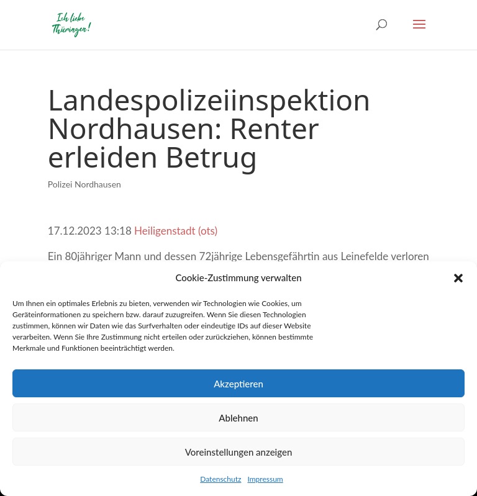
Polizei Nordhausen (84, 184)
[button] (458, 278)
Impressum (265, 479)
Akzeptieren (238, 383)
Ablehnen (238, 417)
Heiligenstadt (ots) (175, 230)
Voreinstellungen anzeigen (239, 452)
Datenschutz (220, 479)
